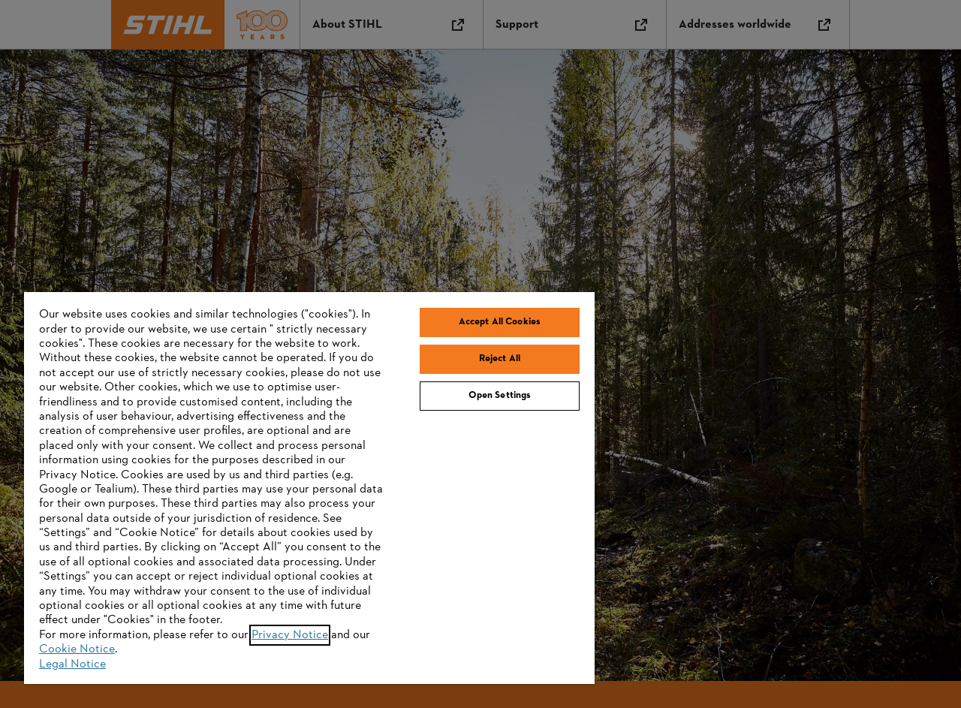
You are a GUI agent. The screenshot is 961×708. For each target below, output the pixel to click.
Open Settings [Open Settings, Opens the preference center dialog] (500, 395)
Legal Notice (72, 664)
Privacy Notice (290, 635)
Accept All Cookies (500, 322)
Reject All (499, 359)
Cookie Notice (77, 649)
